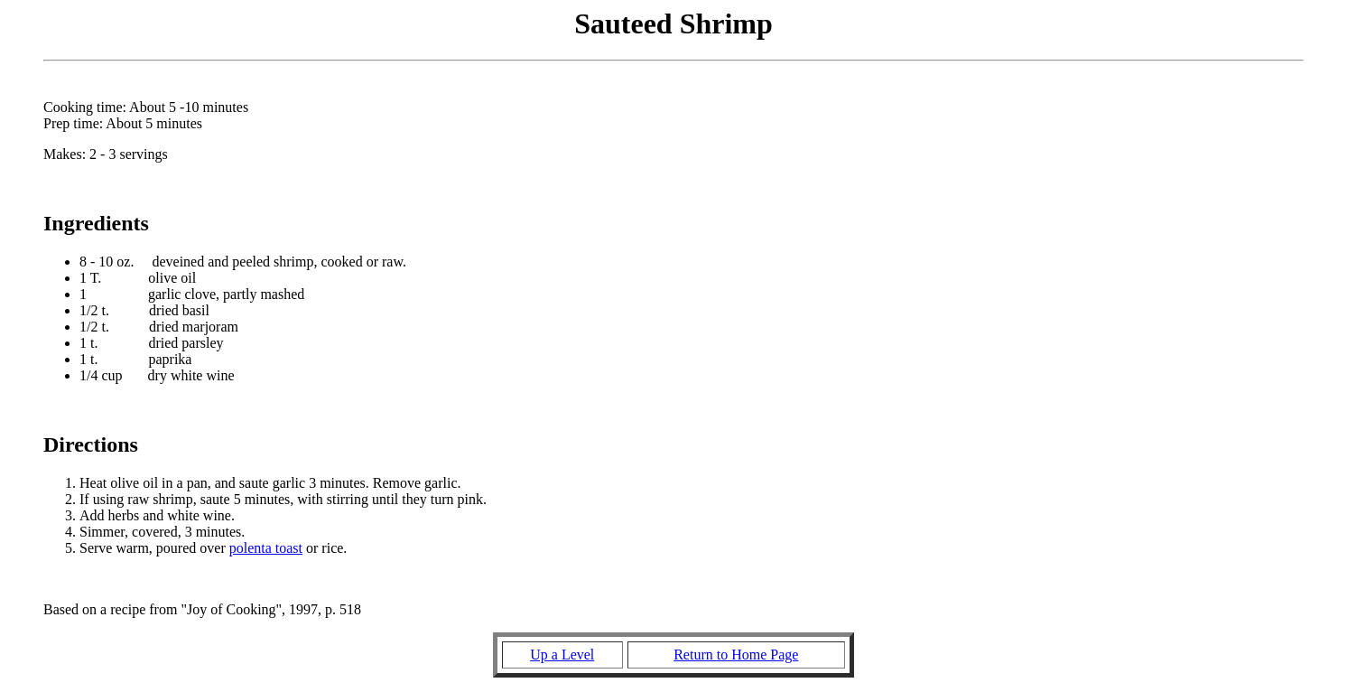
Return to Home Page (736, 654)
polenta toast (265, 548)
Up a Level (562, 654)
